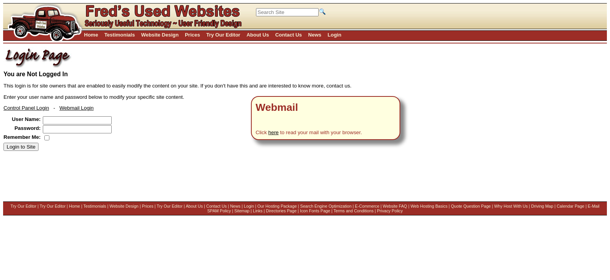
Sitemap (245, 210)
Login (247, 206)
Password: (27, 128)
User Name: (26, 119)
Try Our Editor (21, 206)
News (233, 206)
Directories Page (285, 210)
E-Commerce (364, 206)
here (273, 132)
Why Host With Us (121, 210)
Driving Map (153, 210)
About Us (191, 206)
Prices (145, 206)
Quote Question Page (81, 210)
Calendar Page (181, 210)
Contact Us (214, 206)
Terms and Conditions (357, 210)
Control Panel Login (26, 108)
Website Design (121, 206)
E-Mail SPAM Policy (216, 210)
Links (261, 210)
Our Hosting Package (274, 206)
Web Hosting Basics (39, 210)
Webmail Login (77, 108)
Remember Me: (22, 137)
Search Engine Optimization (323, 206)
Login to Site (21, 147)
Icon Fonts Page (319, 210)
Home (72, 206)
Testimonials (92, 206)
